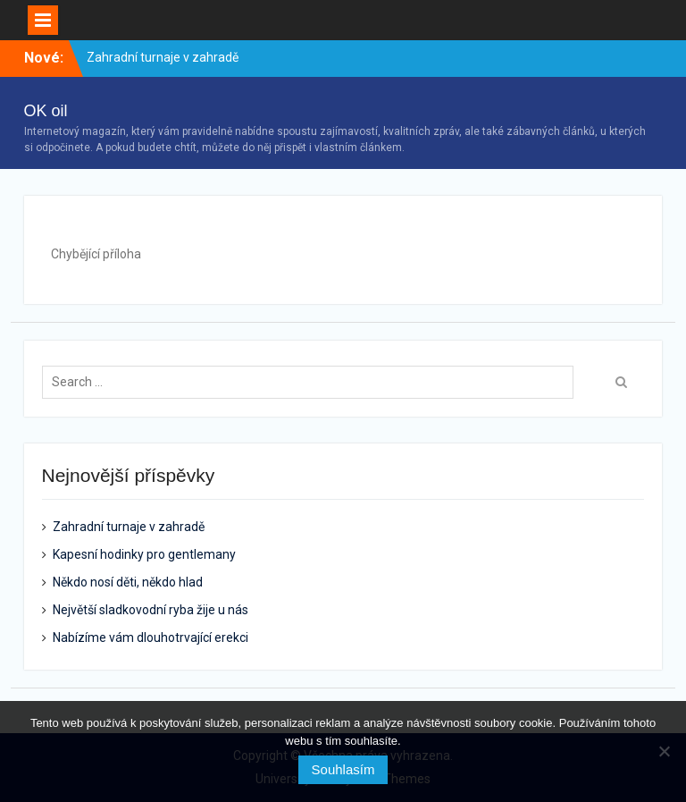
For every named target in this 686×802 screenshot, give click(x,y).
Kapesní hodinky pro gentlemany (144, 554)
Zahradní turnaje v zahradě (162, 57)
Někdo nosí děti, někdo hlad (128, 582)
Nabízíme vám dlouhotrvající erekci (150, 637)
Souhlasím (343, 769)
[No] (664, 751)
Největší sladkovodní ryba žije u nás (150, 610)
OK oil (46, 111)
